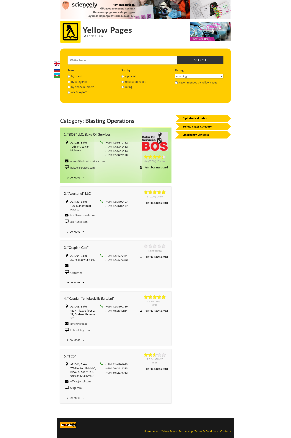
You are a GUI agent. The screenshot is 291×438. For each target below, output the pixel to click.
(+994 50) (116, 311)
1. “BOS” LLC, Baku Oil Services (87, 134)
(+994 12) (116, 142)
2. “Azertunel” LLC (77, 193)
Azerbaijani (57, 75)
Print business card (154, 167)
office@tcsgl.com (80, 381)
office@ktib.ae (78, 324)
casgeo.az (76, 272)
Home (147, 431)
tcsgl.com (76, 388)
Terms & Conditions (207, 431)
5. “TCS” (70, 356)
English (57, 64)
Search (200, 60)
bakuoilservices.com (82, 167)
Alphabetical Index (195, 118)
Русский (57, 69)
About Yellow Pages (165, 431)
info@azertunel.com (82, 215)
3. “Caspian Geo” (76, 248)
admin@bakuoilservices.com (87, 161)
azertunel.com (79, 221)
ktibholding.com (80, 330)
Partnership (186, 431)
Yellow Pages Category (197, 126)
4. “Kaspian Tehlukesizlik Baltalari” (89, 298)
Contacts (225, 431)
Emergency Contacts (196, 134)
